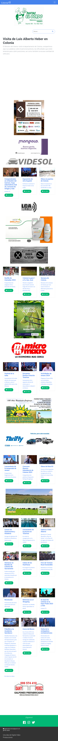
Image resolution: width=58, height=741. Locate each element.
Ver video (9, 195)
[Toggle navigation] (54, 2)
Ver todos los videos (9, 676)
